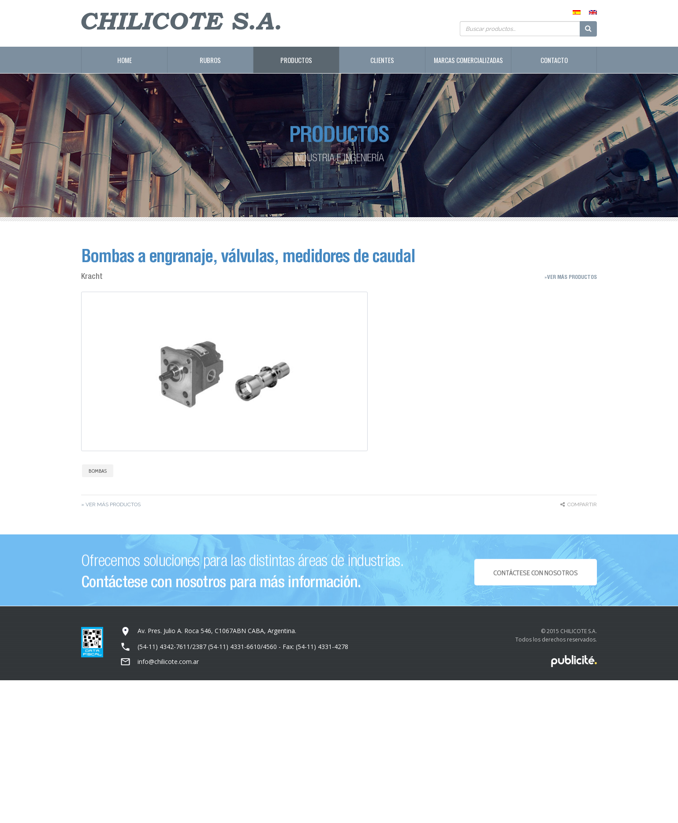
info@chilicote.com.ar (168, 661)
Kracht (92, 276)
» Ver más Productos (111, 504)
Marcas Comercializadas (468, 60)
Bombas (98, 470)
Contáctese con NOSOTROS (535, 577)
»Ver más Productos (570, 277)
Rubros (210, 60)
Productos (296, 60)
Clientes (382, 60)
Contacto (554, 60)
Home (124, 60)
